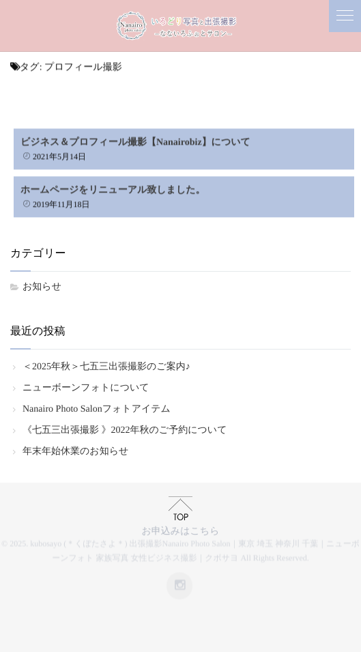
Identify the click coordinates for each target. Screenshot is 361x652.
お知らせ (42, 287)
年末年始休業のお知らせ (75, 452)
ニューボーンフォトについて (86, 388)
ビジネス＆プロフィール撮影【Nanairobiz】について (135, 141)
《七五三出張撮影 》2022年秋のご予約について (125, 430)
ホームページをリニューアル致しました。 (112, 189)
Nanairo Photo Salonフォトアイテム (97, 409)
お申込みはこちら (181, 529)
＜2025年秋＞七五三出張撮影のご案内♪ (106, 367)
